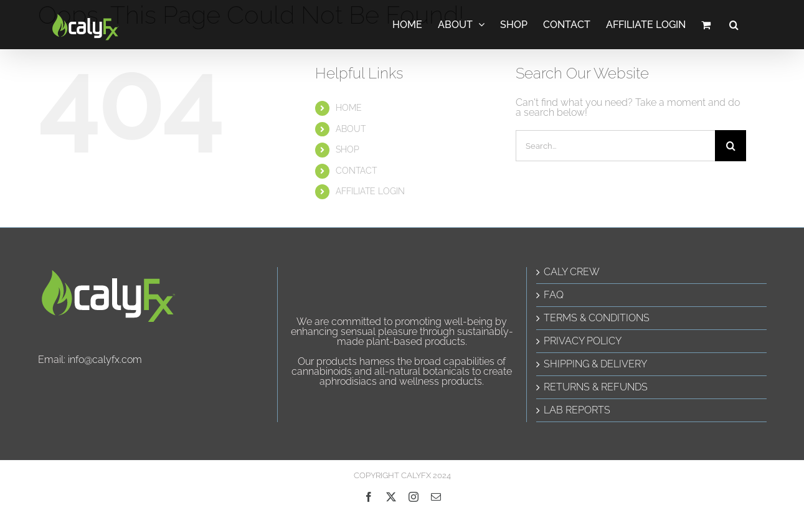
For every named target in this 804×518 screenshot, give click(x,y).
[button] (734, 24)
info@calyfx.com (105, 359)
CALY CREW (572, 272)
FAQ (554, 295)
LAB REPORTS (577, 410)
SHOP (347, 149)
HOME (349, 108)
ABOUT (351, 129)
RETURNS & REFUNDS (596, 387)
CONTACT (356, 171)
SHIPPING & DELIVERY (595, 364)
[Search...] (615, 145)
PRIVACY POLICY (583, 341)
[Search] (730, 145)
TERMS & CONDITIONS (597, 318)
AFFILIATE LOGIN (370, 191)
